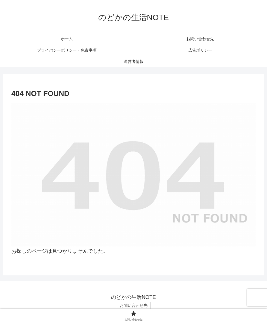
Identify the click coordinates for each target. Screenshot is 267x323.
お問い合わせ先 (134, 305)
